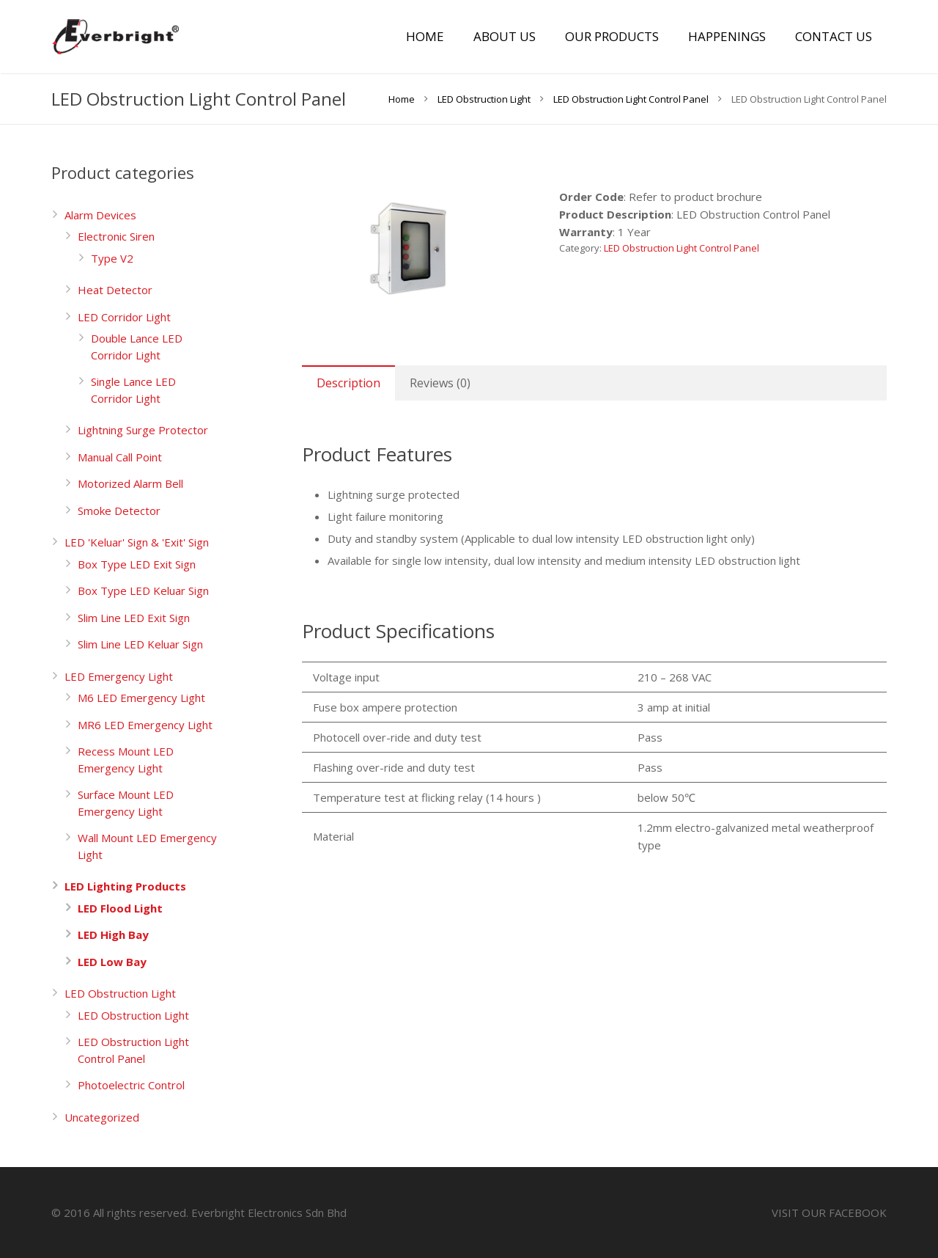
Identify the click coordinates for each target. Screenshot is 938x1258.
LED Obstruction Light (120, 993)
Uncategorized (101, 1117)
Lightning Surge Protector (143, 430)
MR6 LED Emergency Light (145, 724)
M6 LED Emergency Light (141, 697)
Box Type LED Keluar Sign (143, 590)
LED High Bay (113, 934)
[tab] (348, 383)
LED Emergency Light (118, 676)
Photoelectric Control (131, 1085)
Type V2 (112, 258)
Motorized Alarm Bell (130, 483)
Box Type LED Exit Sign (137, 564)
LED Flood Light (120, 908)
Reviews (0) (440, 383)
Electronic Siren (116, 236)
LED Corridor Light (124, 317)
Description (348, 383)
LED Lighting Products (125, 886)
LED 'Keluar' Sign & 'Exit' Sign (136, 542)
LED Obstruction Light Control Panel (681, 248)
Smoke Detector (119, 510)
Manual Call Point (120, 457)
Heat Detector (115, 289)
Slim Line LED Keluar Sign (140, 644)
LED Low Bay (112, 961)
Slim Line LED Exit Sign (134, 617)
